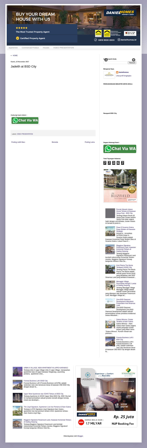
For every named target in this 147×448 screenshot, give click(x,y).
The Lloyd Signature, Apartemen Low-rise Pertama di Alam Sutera (47, 407)
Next (133, 60)
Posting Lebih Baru (18, 142)
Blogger (80, 436)
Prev (106, 60)
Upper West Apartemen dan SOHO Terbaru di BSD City (43, 394)
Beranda (55, 142)
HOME (15, 55)
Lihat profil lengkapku (123, 76)
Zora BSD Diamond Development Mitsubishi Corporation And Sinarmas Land (125, 302)
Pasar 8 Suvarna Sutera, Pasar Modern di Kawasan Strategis (125, 229)
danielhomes (124, 72)
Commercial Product (30, 48)
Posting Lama (90, 142)
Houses (46, 48)
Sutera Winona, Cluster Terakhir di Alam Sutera (124, 320)
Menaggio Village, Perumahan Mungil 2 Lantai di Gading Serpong (126, 283)
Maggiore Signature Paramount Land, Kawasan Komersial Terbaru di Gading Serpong (126, 248)
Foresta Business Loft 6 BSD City (36, 381)
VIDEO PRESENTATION (63, 48)
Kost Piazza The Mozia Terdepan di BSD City (124, 266)
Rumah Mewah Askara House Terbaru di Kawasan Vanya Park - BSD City (126, 211)
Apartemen (13, 48)
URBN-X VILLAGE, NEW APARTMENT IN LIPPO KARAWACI (46, 368)
